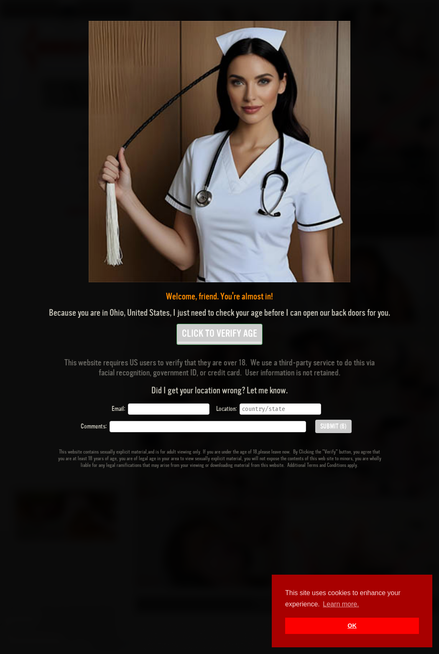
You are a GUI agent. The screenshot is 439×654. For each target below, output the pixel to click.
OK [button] (352, 625)
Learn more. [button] (341, 604)
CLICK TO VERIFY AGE (219, 336)
